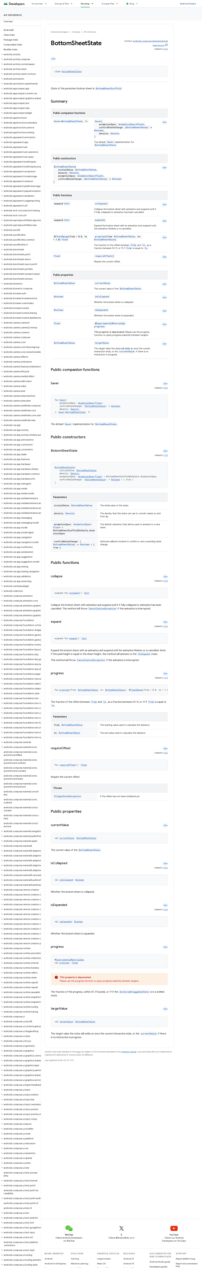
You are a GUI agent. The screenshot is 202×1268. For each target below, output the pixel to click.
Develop (76, 32)
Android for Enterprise (55, 1263)
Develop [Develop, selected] (85, 3)
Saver (57, 121)
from (133, 245)
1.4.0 (165, 753)
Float (140, 124)
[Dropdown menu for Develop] (94, 3)
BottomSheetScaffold (108, 88)
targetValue (102, 342)
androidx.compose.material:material (150, 41)
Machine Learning (79, 1263)
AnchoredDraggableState (134, 991)
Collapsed (144, 654)
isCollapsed (102, 296)
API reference (13, 15)
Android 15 (128, 1258)
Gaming (75, 1258)
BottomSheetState (72, 71)
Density (114, 133)
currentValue (102, 283)
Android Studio (188, 3)
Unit (67, 203)
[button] (20, 54)
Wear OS (101, 1263)
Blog (132, 3)
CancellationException (102, 608)
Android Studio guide (160, 1261)
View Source (158, 45)
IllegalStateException (67, 796)
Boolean (98, 130)
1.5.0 (165, 388)
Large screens (104, 1258)
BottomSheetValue (136, 127)
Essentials (37, 3)
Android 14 (128, 1263)
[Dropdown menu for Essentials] (47, 3)
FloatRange (62, 236)
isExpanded (101, 310)
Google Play (108, 3)
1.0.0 (165, 49)
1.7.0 (166, 455)
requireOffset (103, 256)
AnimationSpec (127, 124)
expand (99, 220)
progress (100, 236)
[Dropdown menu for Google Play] (118, 3)
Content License (128, 1051)
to (143, 245)
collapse (100, 203)
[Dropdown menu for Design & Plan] (73, 3)
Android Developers (59, 32)
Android (48, 1258)
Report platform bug (185, 1258)
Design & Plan (62, 3)
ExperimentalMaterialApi (110, 323)
